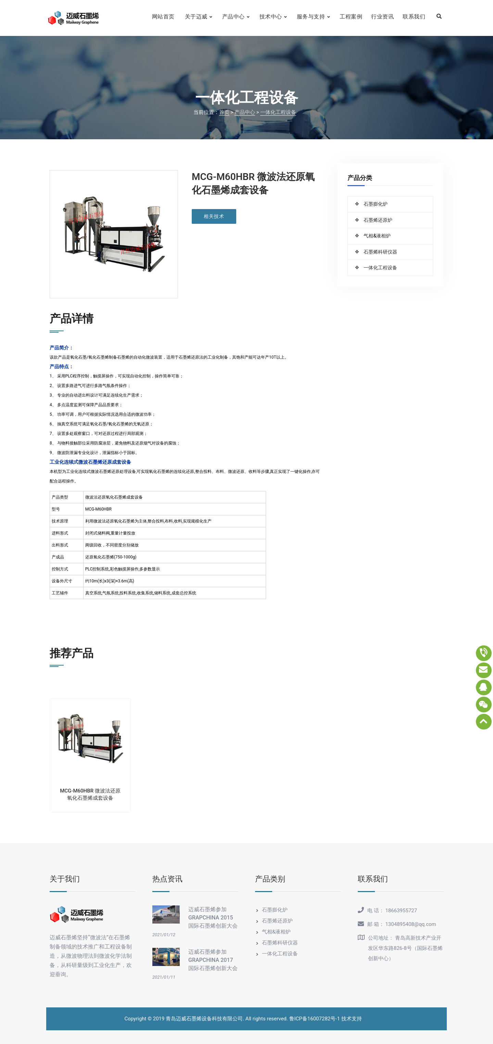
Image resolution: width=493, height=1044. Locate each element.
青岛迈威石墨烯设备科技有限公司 (204, 1019)
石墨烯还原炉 (378, 220)
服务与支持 (311, 16)
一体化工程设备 (278, 112)
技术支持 (351, 1019)
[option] (90, 748)
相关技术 (214, 216)
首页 (224, 112)
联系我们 (414, 16)
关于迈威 (196, 16)
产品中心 (233, 16)
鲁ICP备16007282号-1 (314, 1019)
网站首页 (163, 16)
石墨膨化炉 (376, 204)
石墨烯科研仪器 (380, 252)
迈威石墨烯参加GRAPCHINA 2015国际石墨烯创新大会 (213, 917)
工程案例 (351, 16)
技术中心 (271, 16)
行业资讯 (382, 16)
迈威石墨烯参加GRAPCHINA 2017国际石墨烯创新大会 (213, 960)
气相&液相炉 (377, 236)
